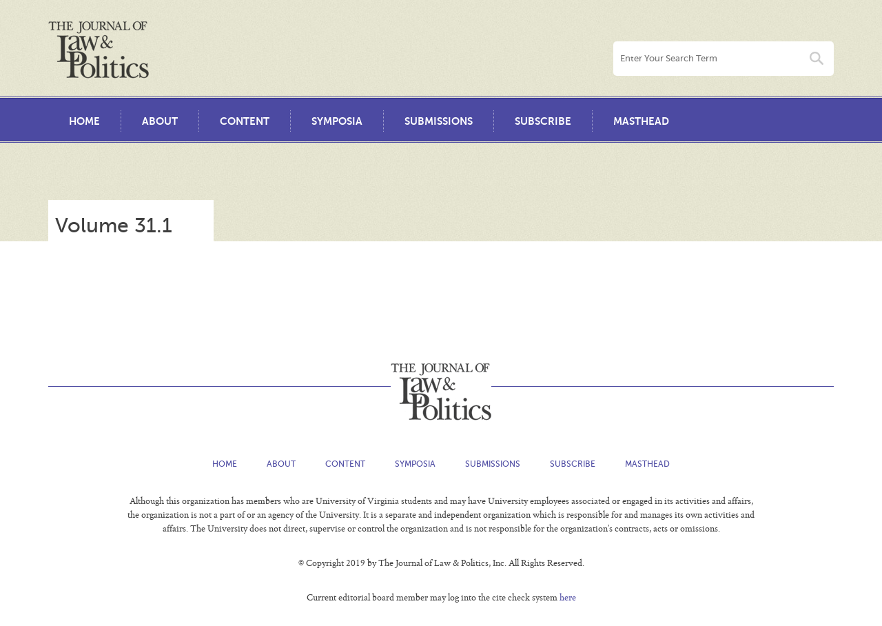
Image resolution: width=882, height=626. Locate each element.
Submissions (438, 121)
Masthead (641, 121)
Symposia (336, 121)
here (568, 598)
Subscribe (543, 121)
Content (244, 121)
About (160, 121)
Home (84, 121)
